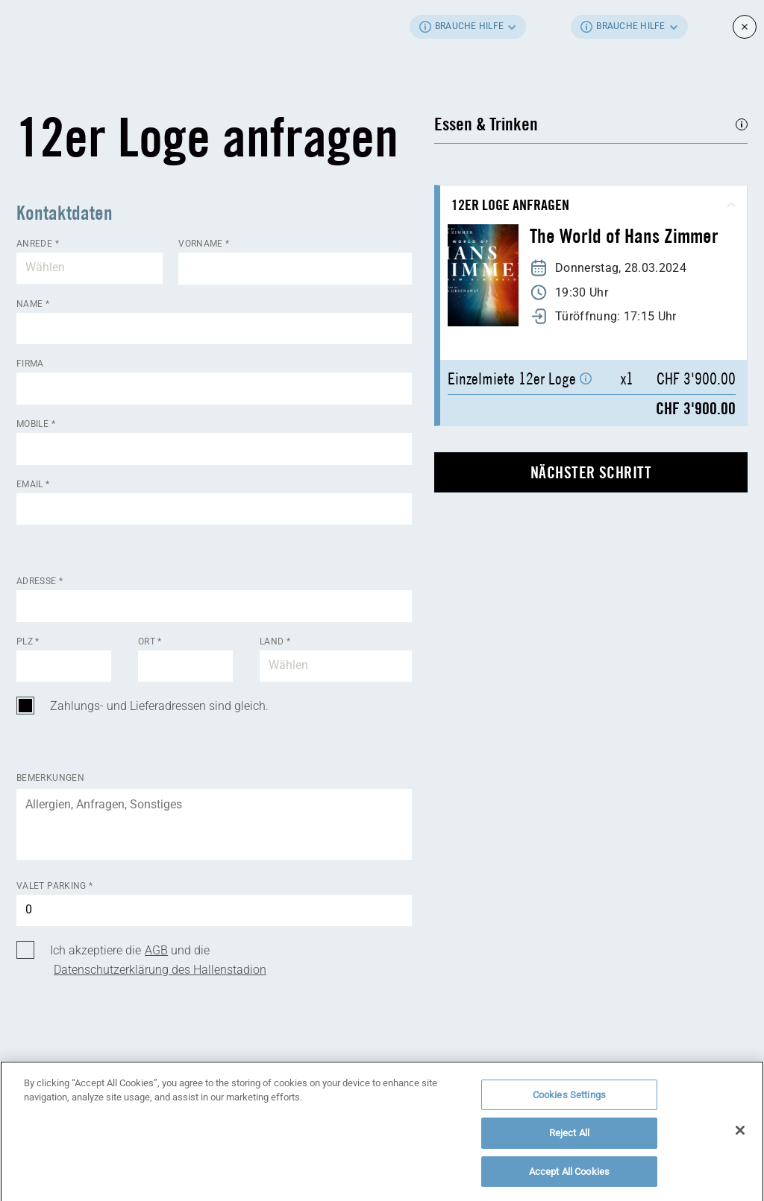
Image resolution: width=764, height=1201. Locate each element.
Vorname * (203, 243)
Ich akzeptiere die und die (158, 960)
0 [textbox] (28, 909)
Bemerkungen (50, 778)
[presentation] (129, 1060)
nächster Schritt (590, 472)
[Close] (740, 1135)
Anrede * (37, 243)
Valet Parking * (54, 886)
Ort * (150, 641)
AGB (156, 950)
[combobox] (89, 268)
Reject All (569, 1138)
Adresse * (39, 581)
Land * (275, 641)
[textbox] (89, 268)
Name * (32, 304)
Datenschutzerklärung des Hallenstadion (160, 970)
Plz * (28, 641)
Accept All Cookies (569, 1177)
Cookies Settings (569, 1100)
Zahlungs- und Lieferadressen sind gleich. (159, 706)
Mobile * (35, 424)
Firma (30, 363)
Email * (33, 484)
